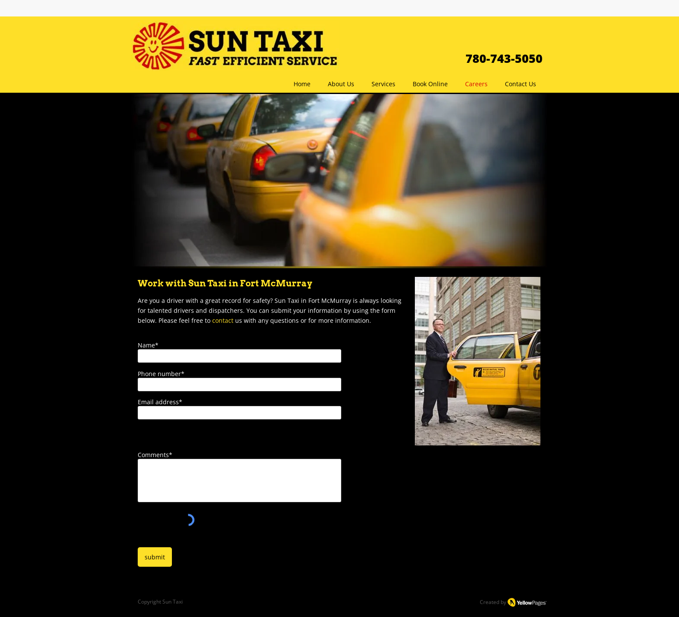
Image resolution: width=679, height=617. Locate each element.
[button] (383, 83)
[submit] (155, 557)
